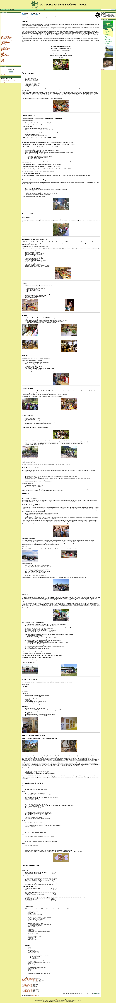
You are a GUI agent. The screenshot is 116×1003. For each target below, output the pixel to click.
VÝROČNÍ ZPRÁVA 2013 (28, 978)
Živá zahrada (4, 54)
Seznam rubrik (47, 9)
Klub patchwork (5, 55)
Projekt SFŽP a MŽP (6, 38)
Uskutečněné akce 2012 (28, 983)
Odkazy (59, 9)
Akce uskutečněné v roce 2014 (29, 979)
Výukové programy (5, 42)
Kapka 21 (3, 43)
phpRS (56, 999)
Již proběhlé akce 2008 (27, 991)
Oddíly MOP (4, 52)
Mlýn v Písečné (4, 49)
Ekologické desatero (6, 44)
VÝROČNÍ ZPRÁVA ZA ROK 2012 (30, 980)
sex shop (3, 74)
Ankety (2, 60)
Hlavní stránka (39, 9)
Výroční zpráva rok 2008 (28, 989)
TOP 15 (2, 61)
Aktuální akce (4, 41)
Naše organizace (5, 36)
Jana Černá (34, 995)
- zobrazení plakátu (5, 48)
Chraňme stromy (5, 47)
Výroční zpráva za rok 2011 (28, 981)
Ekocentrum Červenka (6, 37)
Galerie (54, 9)
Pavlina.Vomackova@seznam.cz (12, 80)
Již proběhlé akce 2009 (27, 990)
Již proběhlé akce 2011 (27, 985)
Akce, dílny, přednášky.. (6, 40)
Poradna (3, 46)
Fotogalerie (4, 50)
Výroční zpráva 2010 (27, 984)
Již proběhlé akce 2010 (27, 988)
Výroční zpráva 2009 (27, 986)
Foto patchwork (5, 56)
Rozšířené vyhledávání (6, 64)
